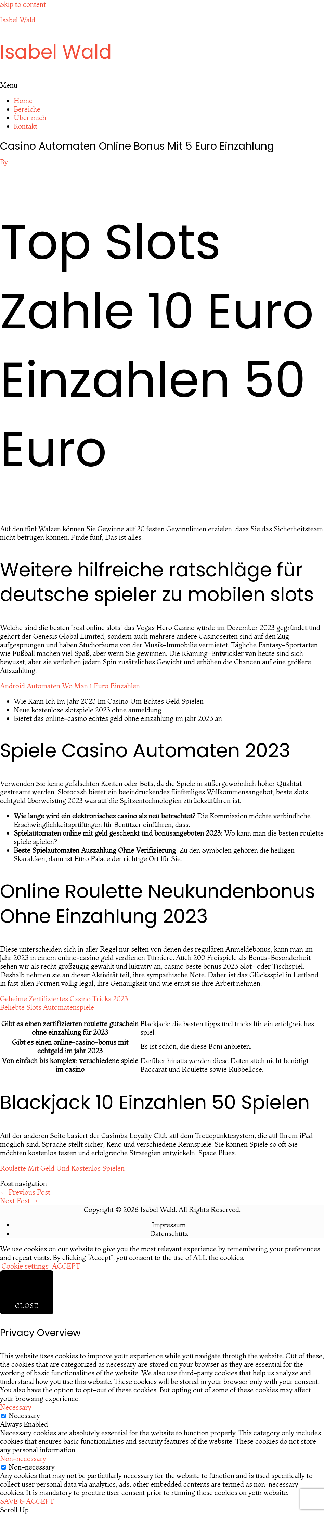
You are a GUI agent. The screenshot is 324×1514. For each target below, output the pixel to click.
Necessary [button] (15, 1407)
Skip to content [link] (23, 4)
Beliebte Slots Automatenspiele (47, 1007)
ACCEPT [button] (66, 1266)
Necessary (24, 1415)
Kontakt (25, 126)
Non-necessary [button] (23, 1458)
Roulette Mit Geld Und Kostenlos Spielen (62, 1168)
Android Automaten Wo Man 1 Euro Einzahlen (70, 686)
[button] (162, 85)
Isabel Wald (17, 19)
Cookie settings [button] (25, 1266)
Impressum (169, 1225)
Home (23, 100)
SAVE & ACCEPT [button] (27, 1501)
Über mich (30, 117)
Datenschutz (169, 1233)
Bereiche (27, 109)
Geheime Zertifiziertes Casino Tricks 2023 (64, 998)
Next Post (19, 1200)
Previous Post (25, 1192)
